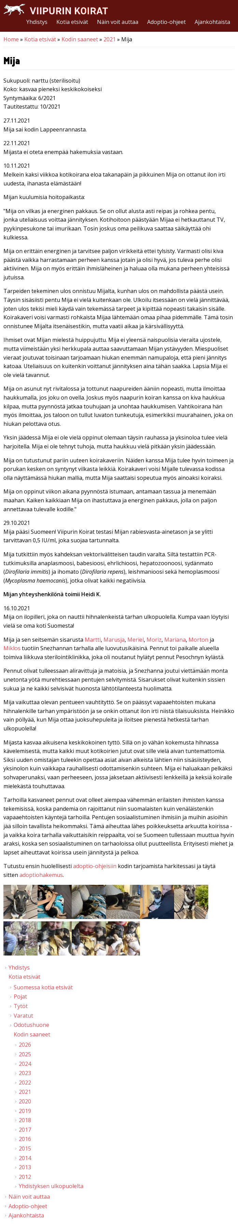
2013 (25, 1167)
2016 (25, 1139)
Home (11, 39)
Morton (198, 639)
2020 (25, 1101)
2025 (25, 1054)
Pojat (20, 996)
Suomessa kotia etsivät (43, 987)
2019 (25, 1111)
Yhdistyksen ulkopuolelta (51, 1186)
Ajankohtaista (212, 22)
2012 (25, 1177)
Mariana (175, 639)
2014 (25, 1158)
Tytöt (21, 1006)
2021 (109, 39)
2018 (25, 1120)
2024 (25, 1064)
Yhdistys (36, 22)
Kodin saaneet (79, 39)
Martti (93, 639)
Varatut (23, 1015)
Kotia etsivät (72, 22)
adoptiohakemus (41, 875)
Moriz (154, 639)
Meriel (135, 639)
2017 (25, 1129)
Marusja (114, 639)
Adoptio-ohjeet (166, 22)
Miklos (11, 648)
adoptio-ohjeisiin (94, 866)
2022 (25, 1082)
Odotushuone (31, 1025)
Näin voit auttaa (117, 22)
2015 (25, 1148)
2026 (25, 1044)
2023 (25, 1073)
